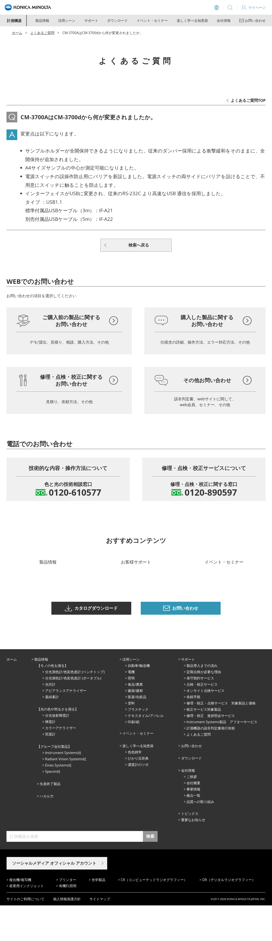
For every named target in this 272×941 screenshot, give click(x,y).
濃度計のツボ (138, 800)
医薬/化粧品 (137, 732)
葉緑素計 (52, 732)
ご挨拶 (192, 812)
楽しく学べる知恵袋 (192, 20)
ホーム (17, 32)
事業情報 (193, 824)
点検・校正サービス (202, 720)
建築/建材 (135, 726)
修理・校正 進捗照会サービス (211, 751)
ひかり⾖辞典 (138, 794)
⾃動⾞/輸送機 (139, 701)
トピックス (189, 849)
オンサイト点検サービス (206, 726)
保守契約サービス (200, 713)
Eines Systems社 (58, 800)
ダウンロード (117, 20)
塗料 (131, 738)
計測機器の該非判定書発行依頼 (211, 763)
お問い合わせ (191, 781)
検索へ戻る (138, 245)
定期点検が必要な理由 (204, 707)
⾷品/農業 (135, 720)
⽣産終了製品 (50, 819)
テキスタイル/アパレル (146, 751)
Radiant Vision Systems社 (65, 794)
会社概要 (193, 818)
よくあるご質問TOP (248, 100)
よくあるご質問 (42, 32)
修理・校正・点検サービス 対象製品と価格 (221, 738)
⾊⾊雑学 (135, 787)
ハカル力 (47, 831)
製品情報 (42, 20)
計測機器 (14, 20)
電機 (131, 707)
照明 (131, 713)
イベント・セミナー (152, 20)
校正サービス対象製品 (204, 745)
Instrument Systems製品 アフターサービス (222, 757)
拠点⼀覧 (193, 831)
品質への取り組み (200, 837)
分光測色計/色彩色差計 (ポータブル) (73, 713)
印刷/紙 (133, 757)
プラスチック (138, 745)
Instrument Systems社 (63, 788)
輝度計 (50, 757)
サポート (91, 20)
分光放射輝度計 (57, 751)
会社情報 (224, 20)
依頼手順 (193, 732)
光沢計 (50, 720)
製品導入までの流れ (202, 701)
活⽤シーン (131, 695)
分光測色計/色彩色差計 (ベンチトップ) (75, 707)
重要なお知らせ (193, 855)
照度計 (50, 769)
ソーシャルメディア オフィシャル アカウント (54, 899)
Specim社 (52, 807)
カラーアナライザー (60, 763)
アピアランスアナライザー (66, 726)
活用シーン (66, 20)
